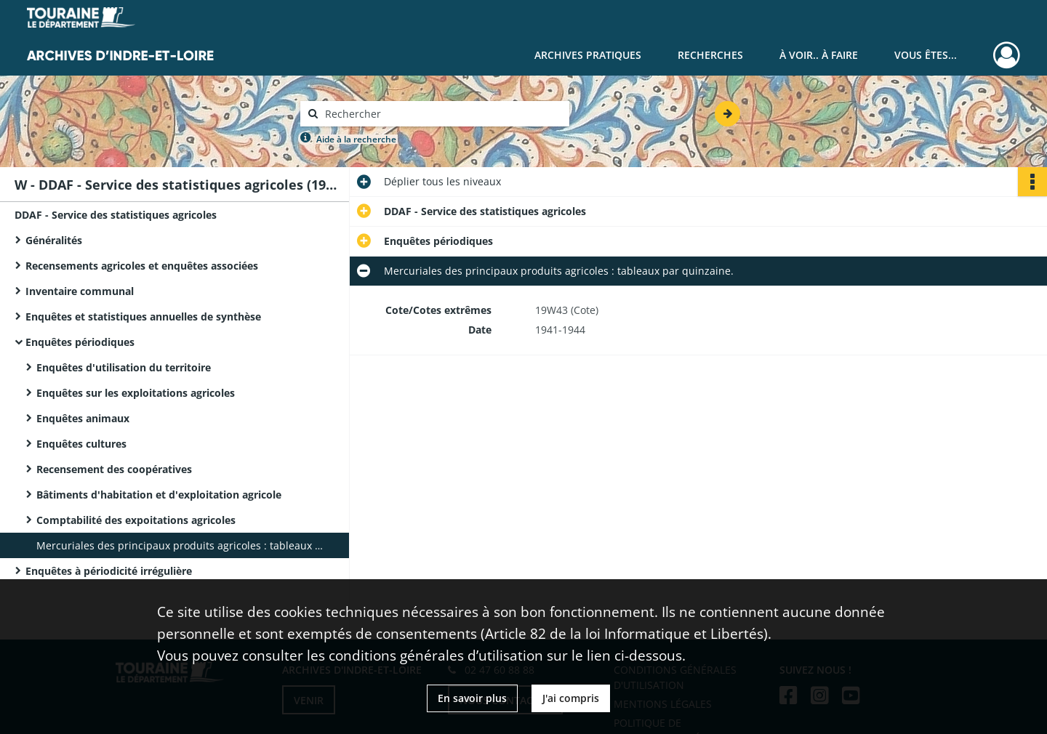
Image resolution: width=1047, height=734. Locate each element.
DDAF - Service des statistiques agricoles (116, 215)
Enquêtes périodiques (80, 342)
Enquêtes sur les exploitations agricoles (135, 393)
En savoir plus (472, 698)
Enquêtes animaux (82, 418)
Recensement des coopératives (114, 469)
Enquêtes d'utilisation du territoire (123, 367)
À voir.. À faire (818, 55)
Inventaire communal (79, 291)
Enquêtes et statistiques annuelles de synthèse (143, 316)
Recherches (710, 55)
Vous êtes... (925, 55)
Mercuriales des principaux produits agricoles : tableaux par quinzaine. (181, 545)
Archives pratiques (587, 55)
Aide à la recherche (356, 139)
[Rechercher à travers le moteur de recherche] (442, 113)
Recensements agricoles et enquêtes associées (141, 266)
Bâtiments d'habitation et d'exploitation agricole (158, 494)
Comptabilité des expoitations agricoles (136, 520)
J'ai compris (570, 698)
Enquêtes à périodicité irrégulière (108, 571)
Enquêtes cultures (81, 444)
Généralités (53, 240)
